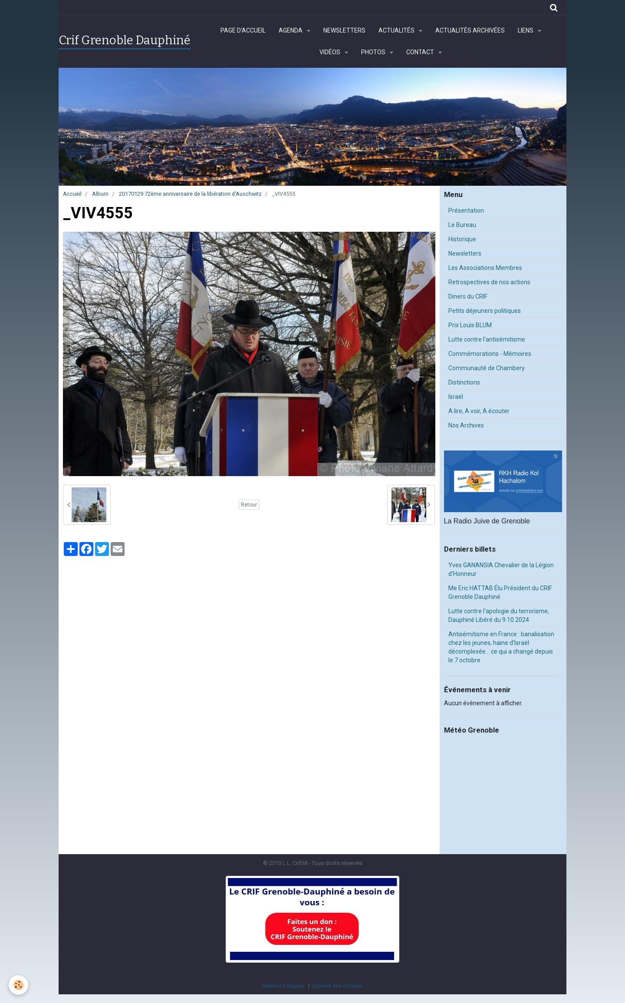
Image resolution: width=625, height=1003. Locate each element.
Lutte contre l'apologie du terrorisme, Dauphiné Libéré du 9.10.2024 (498, 615)
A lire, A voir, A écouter (479, 411)
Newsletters (344, 30)
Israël (455, 396)
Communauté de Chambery (486, 368)
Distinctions (464, 382)
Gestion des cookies (337, 986)
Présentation (466, 210)
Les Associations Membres (485, 267)
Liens (526, 30)
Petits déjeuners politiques (484, 310)
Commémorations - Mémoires (489, 353)
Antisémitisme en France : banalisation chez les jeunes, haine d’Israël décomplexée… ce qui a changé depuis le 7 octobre (501, 647)
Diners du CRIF (467, 296)
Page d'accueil (243, 30)
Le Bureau (462, 224)
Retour (249, 505)
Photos (374, 52)
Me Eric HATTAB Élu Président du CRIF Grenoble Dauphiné (500, 592)
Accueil (72, 194)
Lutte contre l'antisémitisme (486, 339)
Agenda (291, 30)
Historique (462, 239)
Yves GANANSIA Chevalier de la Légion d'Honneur (501, 569)
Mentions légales (283, 986)
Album (100, 194)
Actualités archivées (470, 30)
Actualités (397, 30)
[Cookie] (18, 985)
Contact (420, 52)
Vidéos (330, 52)
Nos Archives (466, 425)
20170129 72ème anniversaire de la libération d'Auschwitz (190, 194)
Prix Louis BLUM (470, 325)
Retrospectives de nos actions (489, 282)
